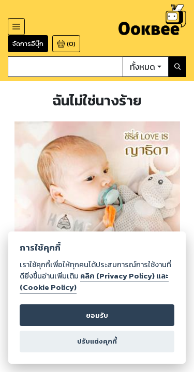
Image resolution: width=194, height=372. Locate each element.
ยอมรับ (97, 315)
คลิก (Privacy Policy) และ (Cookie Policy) (95, 281)
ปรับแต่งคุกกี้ (96, 341)
